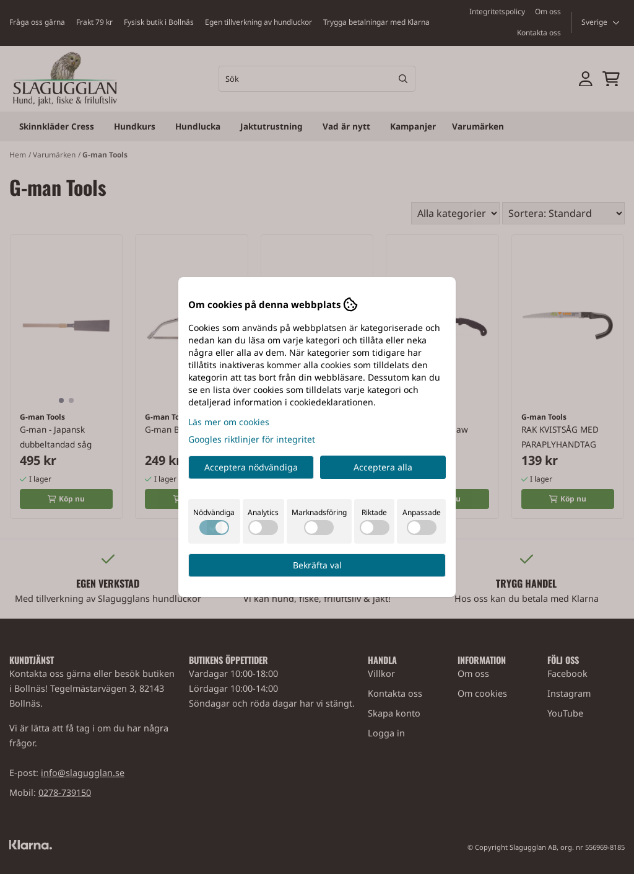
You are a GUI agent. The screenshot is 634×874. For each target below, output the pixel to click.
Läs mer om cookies (228, 422)
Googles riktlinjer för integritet (251, 439)
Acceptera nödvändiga (251, 467)
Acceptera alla (383, 467)
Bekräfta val (317, 565)
